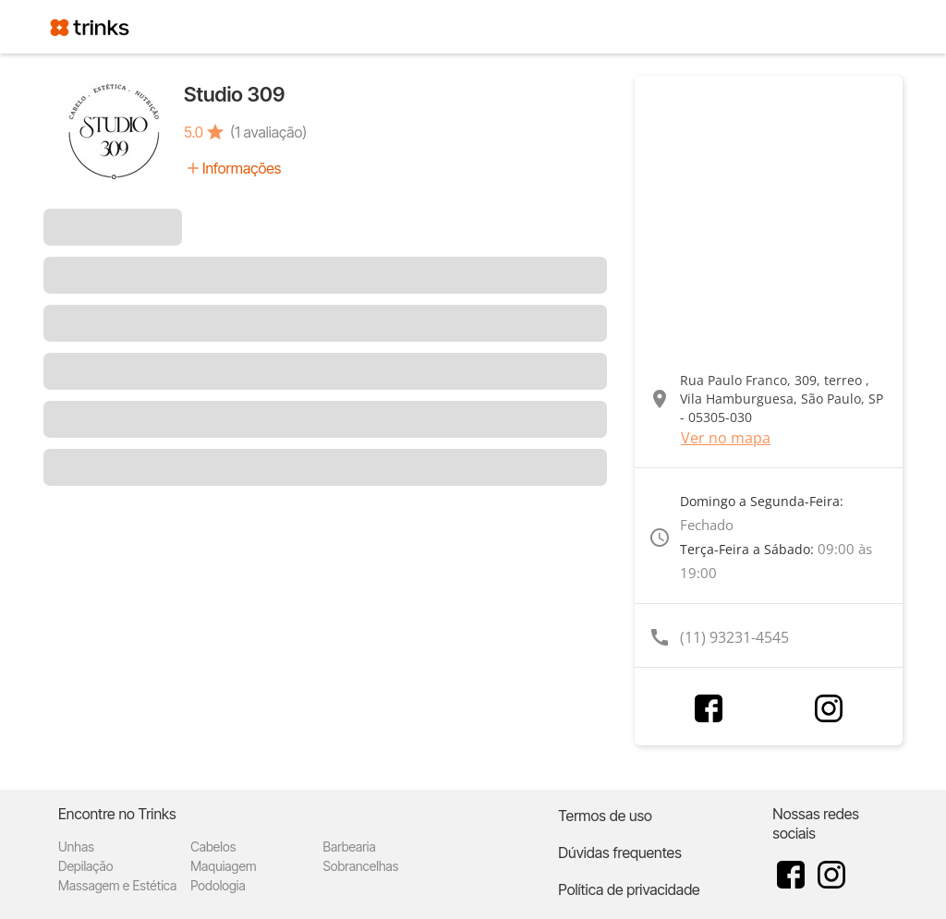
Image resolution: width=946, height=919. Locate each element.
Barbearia (348, 846)
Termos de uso (605, 815)
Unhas (76, 846)
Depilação (85, 866)
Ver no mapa (725, 438)
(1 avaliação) (268, 132)
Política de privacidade (628, 889)
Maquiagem (223, 866)
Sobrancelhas (360, 866)
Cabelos (213, 846)
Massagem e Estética (117, 885)
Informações (241, 168)
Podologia (218, 885)
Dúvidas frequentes (619, 852)
